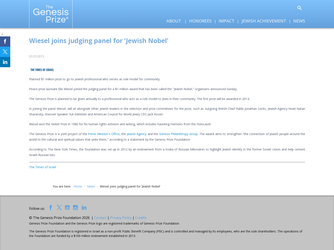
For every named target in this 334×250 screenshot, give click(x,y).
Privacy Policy (121, 217)
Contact (100, 217)
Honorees (200, 21)
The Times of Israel (42, 167)
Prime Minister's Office (104, 134)
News (299, 21)
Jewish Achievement (264, 21)
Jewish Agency (137, 134)
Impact (227, 21)
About (173, 21)
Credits (141, 217)
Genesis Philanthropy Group (178, 134)
